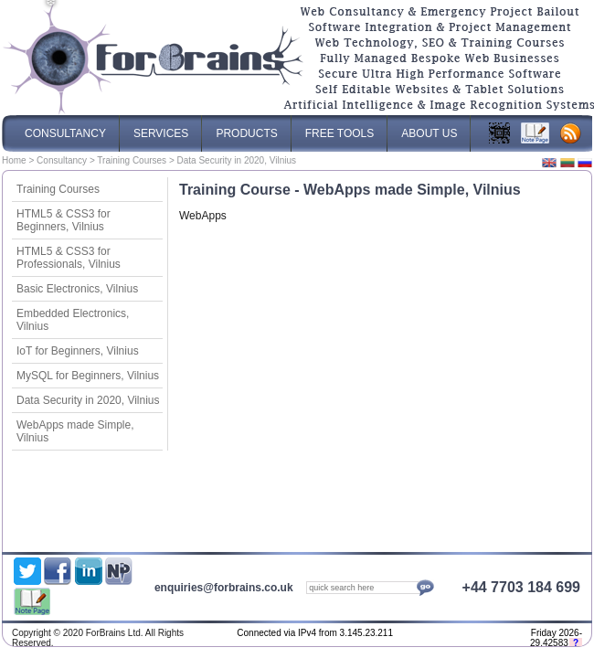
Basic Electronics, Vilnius (77, 288)
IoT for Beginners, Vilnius (77, 351)
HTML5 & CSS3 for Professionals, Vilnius (68, 258)
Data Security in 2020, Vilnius (88, 400)
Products (246, 127)
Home (14, 160)
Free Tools (340, 127)
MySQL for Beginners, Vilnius (87, 375)
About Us (429, 127)
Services (160, 127)
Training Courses (131, 160)
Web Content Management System (501, 634)
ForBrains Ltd (429, 634)
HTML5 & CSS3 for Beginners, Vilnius (63, 220)
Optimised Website (456, 634)
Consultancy (62, 160)
